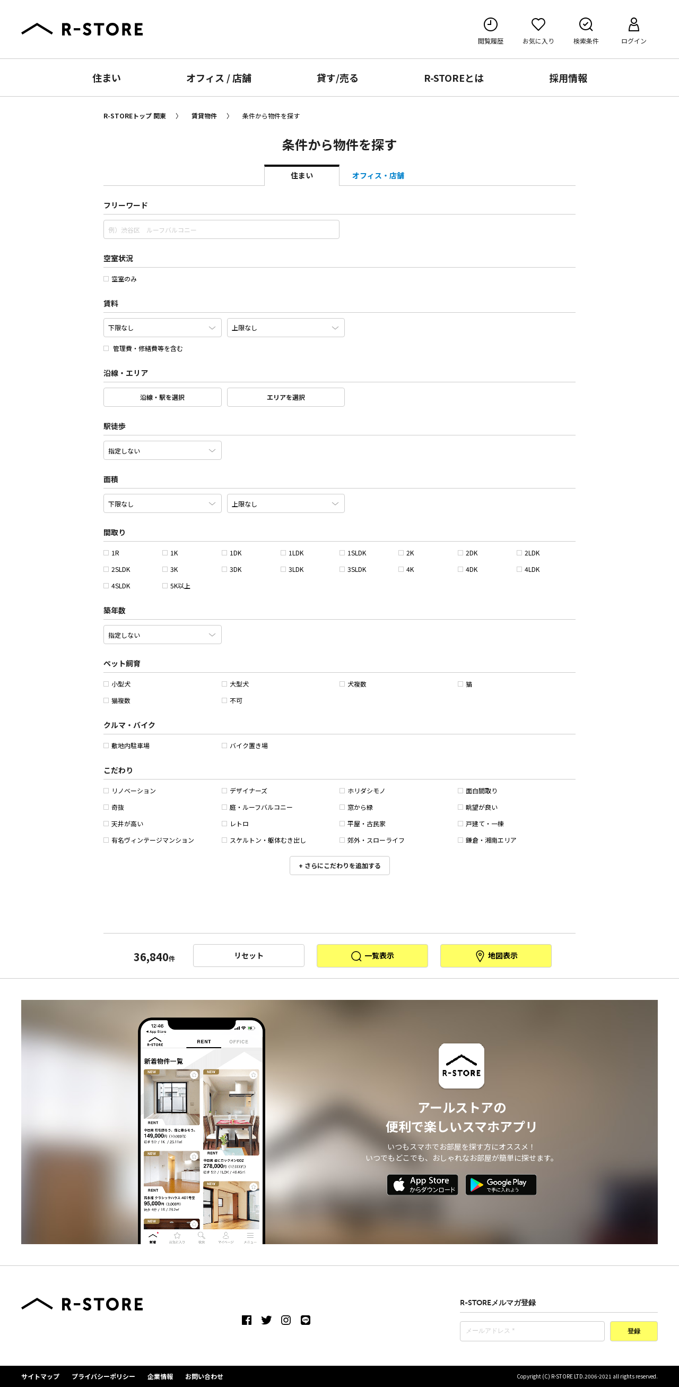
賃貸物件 (204, 115)
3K (170, 568)
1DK (231, 552)
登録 (634, 1332)
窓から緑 (356, 806)
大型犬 (235, 683)
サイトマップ (40, 1376)
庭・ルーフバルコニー (257, 806)
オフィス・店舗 (378, 175)
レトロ (235, 823)
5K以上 (176, 585)
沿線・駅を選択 (162, 396)
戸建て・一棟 (481, 823)
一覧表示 (372, 956)
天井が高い (123, 823)
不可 (232, 700)
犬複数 (353, 683)
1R (111, 552)
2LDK (528, 552)
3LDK (292, 568)
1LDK (292, 552)
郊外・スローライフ (372, 839)
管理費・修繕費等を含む (143, 348)
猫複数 (116, 700)
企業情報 (160, 1376)
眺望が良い (478, 806)
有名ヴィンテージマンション (148, 839)
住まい (106, 77)
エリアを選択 (286, 396)
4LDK (528, 568)
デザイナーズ (244, 790)
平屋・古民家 (363, 823)
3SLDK (353, 568)
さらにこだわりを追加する (342, 865)
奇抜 (113, 806)
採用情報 (568, 77)
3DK (231, 568)
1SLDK (353, 552)
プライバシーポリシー (103, 1376)
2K (406, 552)
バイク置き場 (245, 745)
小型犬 (116, 683)
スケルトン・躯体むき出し (264, 839)
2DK (467, 552)
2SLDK (116, 568)
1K (170, 552)
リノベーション (129, 790)
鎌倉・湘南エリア (487, 839)
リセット (249, 955)
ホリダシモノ (363, 790)
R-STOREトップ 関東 (134, 115)
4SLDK (116, 585)
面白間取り (478, 790)
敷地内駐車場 (126, 745)
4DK (467, 568)
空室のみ (120, 278)
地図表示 (496, 956)
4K (406, 568)
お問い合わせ (204, 1376)
